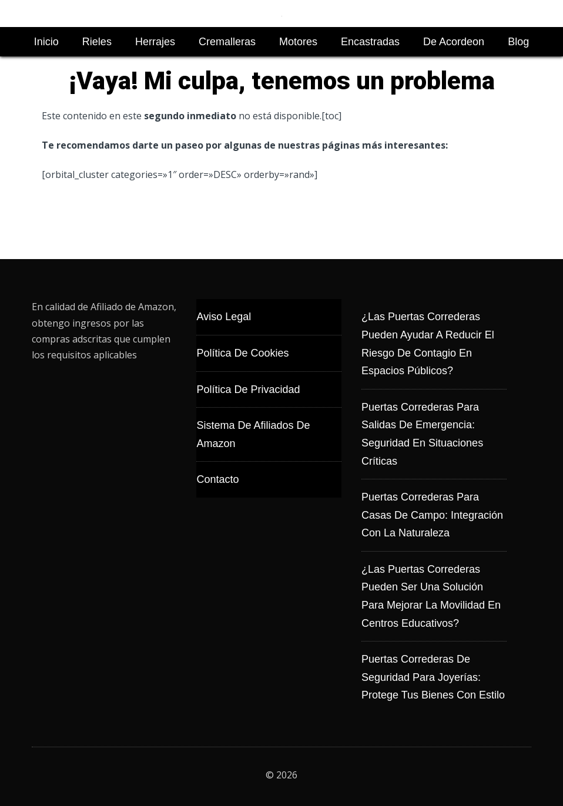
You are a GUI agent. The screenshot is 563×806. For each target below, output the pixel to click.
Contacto (217, 479)
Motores (298, 42)
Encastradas (370, 42)
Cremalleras (227, 42)
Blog (518, 42)
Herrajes (155, 42)
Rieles (97, 42)
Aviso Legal (223, 317)
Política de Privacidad (248, 389)
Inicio (46, 42)
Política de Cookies (242, 353)
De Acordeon (453, 42)
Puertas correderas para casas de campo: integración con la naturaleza (432, 515)
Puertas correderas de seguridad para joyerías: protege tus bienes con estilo (433, 677)
